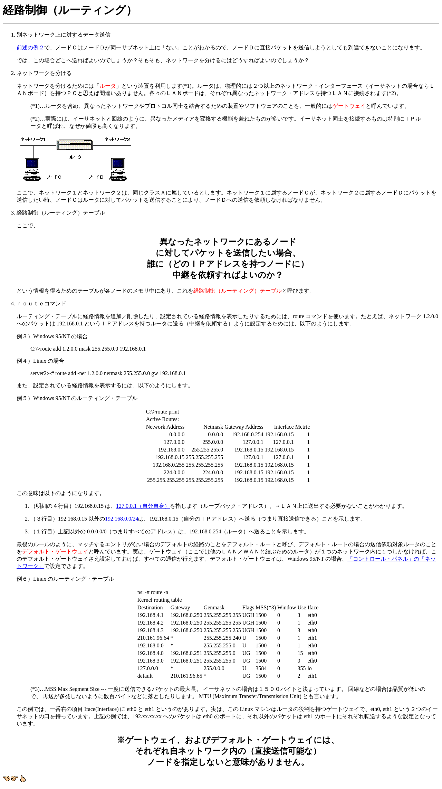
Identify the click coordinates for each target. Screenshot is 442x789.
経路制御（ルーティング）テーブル (228, 252)
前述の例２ (30, 47)
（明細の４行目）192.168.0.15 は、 (73, 506)
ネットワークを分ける (228, 137)
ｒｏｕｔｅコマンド (228, 399)
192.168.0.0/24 (121, 519)
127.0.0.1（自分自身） (143, 506)
